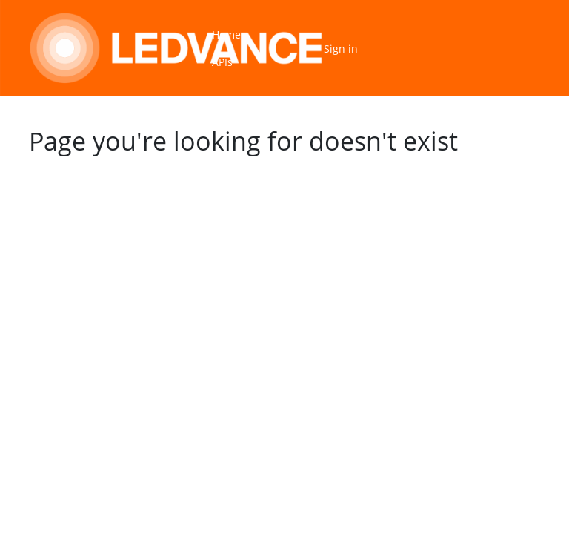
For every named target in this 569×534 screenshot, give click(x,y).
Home (226, 34)
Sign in (341, 49)
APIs (222, 62)
